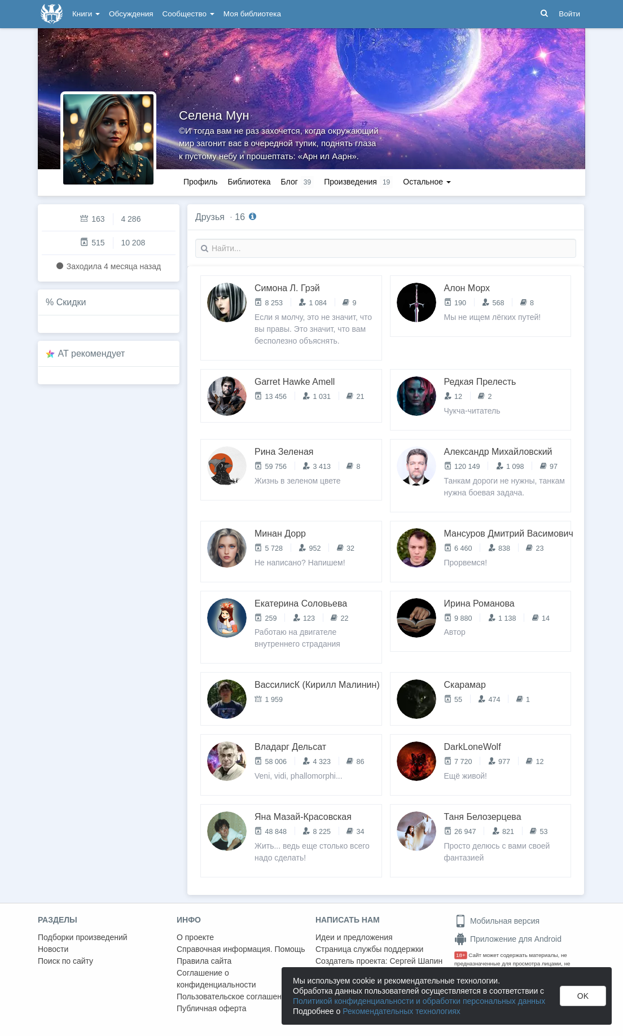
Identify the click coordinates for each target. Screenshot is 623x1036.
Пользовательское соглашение (234, 996)
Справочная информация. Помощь (241, 949)
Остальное (427, 181)
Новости (53, 949)
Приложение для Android (507, 939)
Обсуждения (131, 14)
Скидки (71, 302)
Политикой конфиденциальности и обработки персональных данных (419, 1001)
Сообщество (188, 14)
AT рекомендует (91, 353)
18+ (461, 955)
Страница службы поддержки (369, 949)
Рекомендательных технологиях (401, 1011)
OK (583, 995)
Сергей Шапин (415, 960)
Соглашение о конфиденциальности (216, 978)
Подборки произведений (83, 937)
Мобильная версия (496, 921)
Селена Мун (214, 115)
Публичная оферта (212, 1008)
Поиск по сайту (65, 960)
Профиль (200, 181)
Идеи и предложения (354, 937)
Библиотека (248, 181)
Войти (569, 14)
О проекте (195, 937)
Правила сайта (204, 960)
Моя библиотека (252, 14)
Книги (86, 14)
